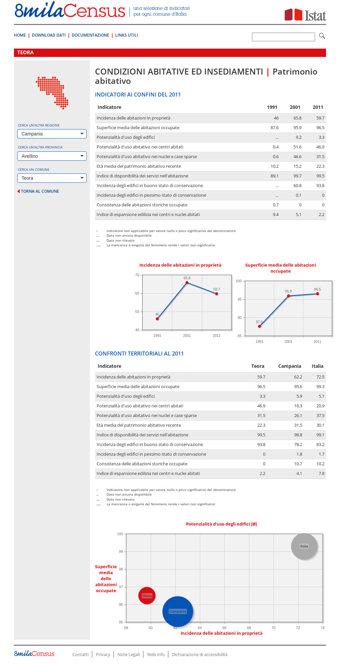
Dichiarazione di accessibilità (199, 654)
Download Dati (49, 35)
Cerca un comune (33, 169)
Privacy (103, 654)
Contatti (80, 654)
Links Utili (126, 35)
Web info (156, 654)
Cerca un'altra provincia (40, 147)
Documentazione (90, 35)
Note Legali (129, 654)
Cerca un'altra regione (39, 125)
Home (20, 35)
